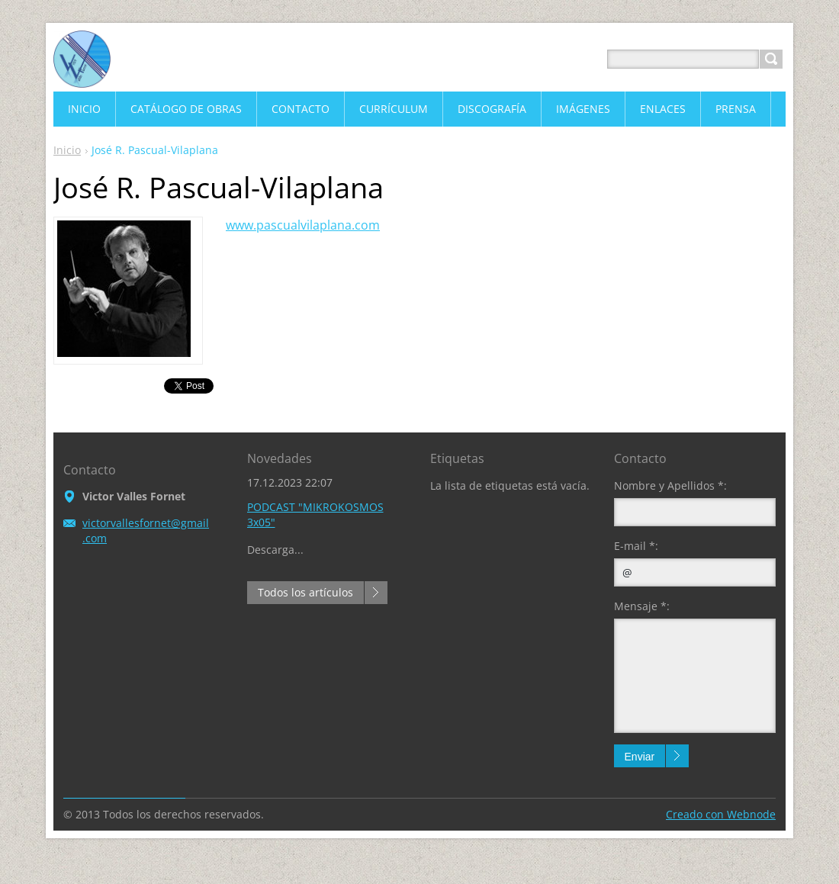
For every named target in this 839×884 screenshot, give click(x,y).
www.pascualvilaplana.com (303, 225)
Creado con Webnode (721, 814)
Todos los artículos (305, 592)
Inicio (67, 150)
